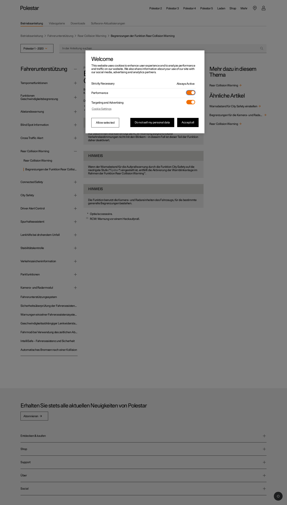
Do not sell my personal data (152, 122)
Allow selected (105, 122)
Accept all (188, 122)
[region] (144, 91)
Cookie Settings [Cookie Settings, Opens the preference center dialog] (101, 108)
